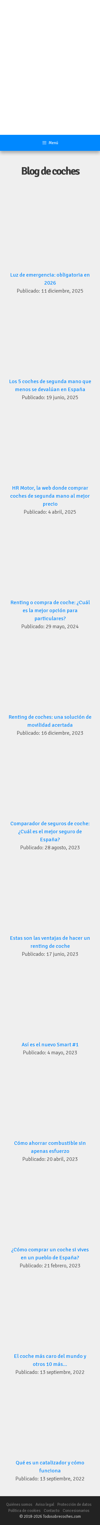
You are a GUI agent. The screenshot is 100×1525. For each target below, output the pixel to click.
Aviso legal (44, 1504)
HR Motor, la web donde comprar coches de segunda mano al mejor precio (50, 496)
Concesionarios (76, 1510)
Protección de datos (74, 1504)
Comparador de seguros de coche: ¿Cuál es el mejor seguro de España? (50, 831)
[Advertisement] (50, 82)
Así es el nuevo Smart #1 (50, 1044)
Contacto (51, 1510)
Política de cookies (24, 1510)
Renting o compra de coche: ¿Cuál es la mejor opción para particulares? (50, 610)
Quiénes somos (19, 1504)
